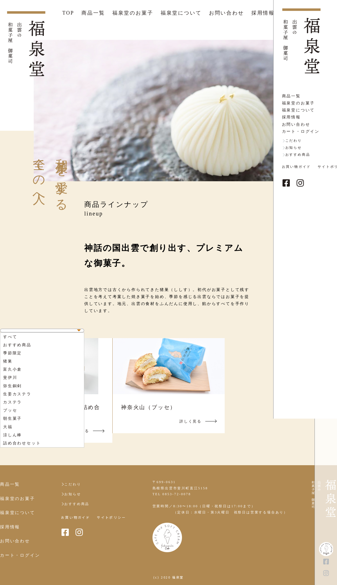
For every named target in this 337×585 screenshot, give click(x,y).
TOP (68, 13)
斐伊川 (10, 377)
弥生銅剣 (12, 386)
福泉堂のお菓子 (132, 13)
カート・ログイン (20, 555)
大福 (8, 427)
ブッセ (10, 410)
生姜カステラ (17, 394)
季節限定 (12, 353)
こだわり (72, 484)
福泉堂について (181, 13)
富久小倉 (12, 369)
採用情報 (263, 13)
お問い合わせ (226, 13)
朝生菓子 (12, 418)
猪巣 (8, 361)
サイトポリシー (111, 517)
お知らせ (72, 494)
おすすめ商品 (17, 345)
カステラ (12, 402)
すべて (10, 337)
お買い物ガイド (75, 517)
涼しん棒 (12, 435)
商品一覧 (93, 13)
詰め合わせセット (22, 443)
